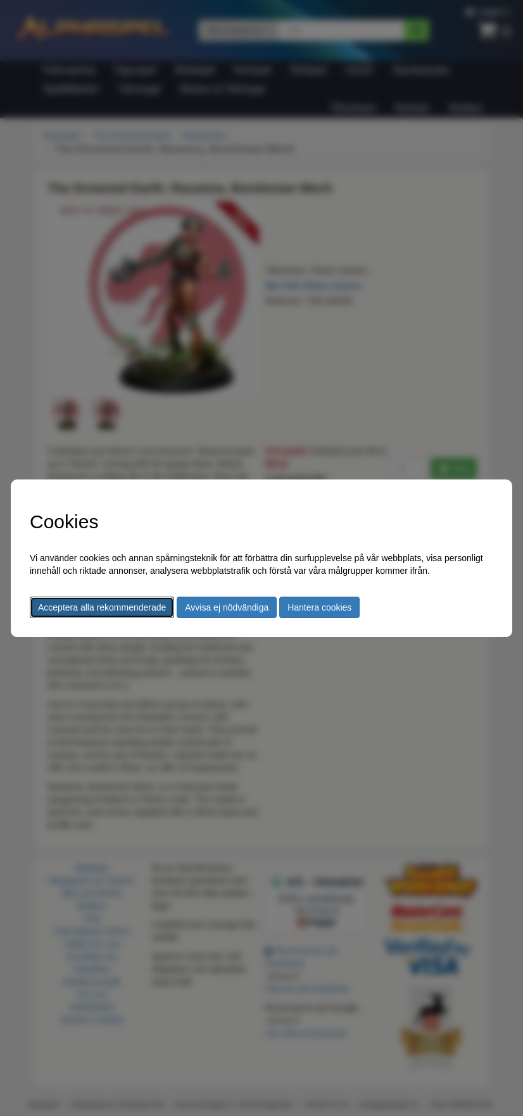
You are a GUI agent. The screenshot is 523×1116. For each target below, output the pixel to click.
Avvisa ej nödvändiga (226, 607)
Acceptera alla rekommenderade (102, 607)
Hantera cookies (319, 607)
